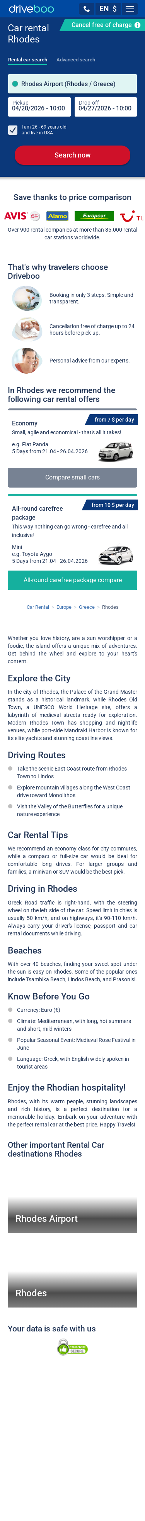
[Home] (31, 8)
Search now (72, 155)
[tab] (27, 57)
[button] (86, 9)
